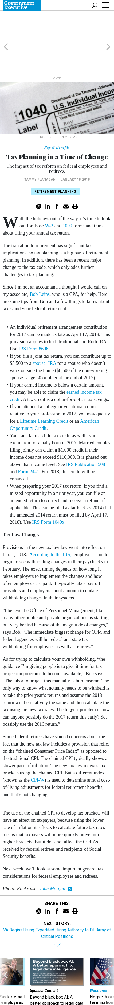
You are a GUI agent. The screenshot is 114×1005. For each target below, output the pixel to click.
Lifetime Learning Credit (44, 390)
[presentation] (5, 959)
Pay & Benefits (57, 116)
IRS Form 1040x (48, 491)
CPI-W (37, 749)
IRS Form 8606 (33, 318)
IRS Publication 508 (85, 434)
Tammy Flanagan (40, 149)
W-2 (49, 195)
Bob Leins (40, 263)
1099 (67, 195)
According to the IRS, (51, 524)
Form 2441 (28, 441)
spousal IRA (44, 332)
